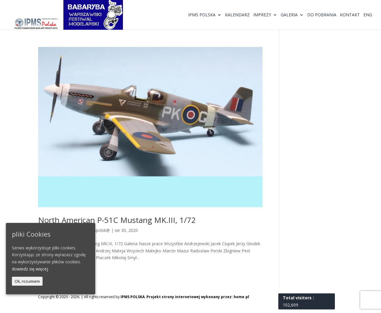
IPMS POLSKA (133, 296)
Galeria (289, 15)
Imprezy (262, 15)
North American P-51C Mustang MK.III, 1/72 (117, 220)
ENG (367, 15)
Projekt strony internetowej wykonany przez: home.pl (197, 296)
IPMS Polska (202, 15)
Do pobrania (321, 15)
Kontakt (350, 15)
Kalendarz (237, 15)
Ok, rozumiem (27, 281)
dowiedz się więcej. (30, 269)
